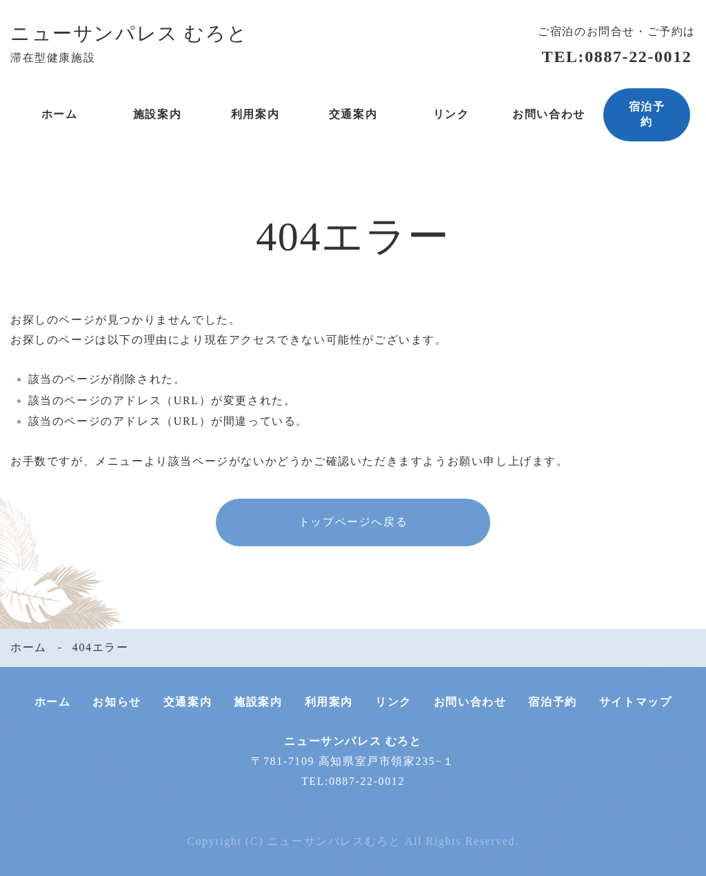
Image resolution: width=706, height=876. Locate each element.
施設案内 (157, 114)
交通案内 (353, 114)
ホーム (59, 114)
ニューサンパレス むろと (129, 33)
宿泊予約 (647, 114)
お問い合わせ (548, 114)
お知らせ (116, 702)
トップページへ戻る (353, 522)
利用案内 (255, 114)
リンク (451, 114)
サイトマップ (635, 702)
